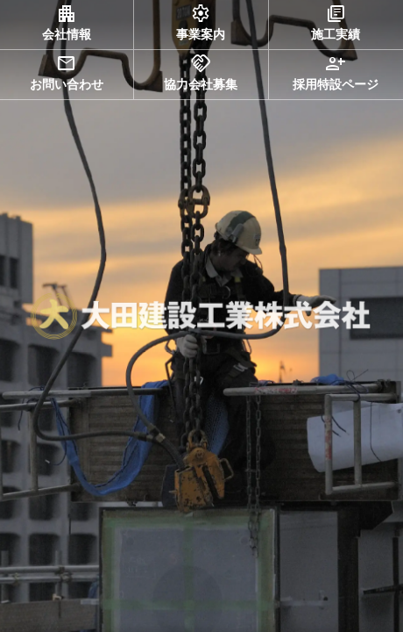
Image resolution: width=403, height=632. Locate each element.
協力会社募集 (200, 72)
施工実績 (335, 22)
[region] (201, 316)
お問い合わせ (66, 72)
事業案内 (200, 22)
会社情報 (66, 22)
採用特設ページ (335, 72)
